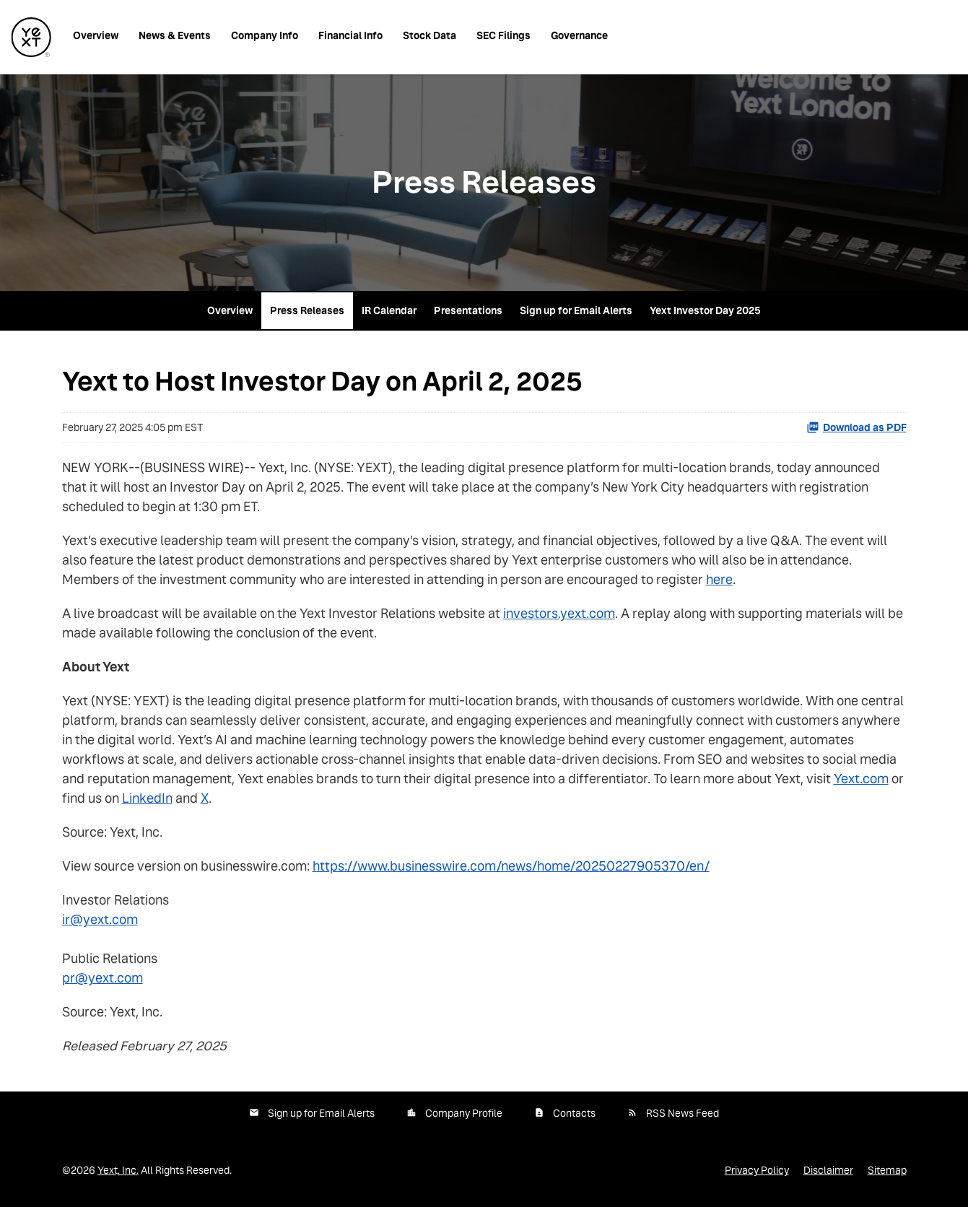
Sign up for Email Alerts (576, 310)
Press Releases (307, 310)
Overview (95, 35)
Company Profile (463, 1113)
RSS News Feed (682, 1113)
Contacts (574, 1113)
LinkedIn (147, 798)
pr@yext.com (102, 977)
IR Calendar (389, 310)
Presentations (468, 310)
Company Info (264, 35)
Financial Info (350, 35)
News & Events (175, 35)
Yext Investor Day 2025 (705, 310)
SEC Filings (503, 35)
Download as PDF (856, 427)
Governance (579, 35)
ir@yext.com (100, 919)
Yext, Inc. (118, 1170)
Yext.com (861, 778)
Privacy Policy (757, 1170)
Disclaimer (828, 1170)
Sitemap (887, 1170)
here (719, 579)
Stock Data (429, 35)
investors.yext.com (559, 613)
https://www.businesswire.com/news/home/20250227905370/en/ (511, 866)
